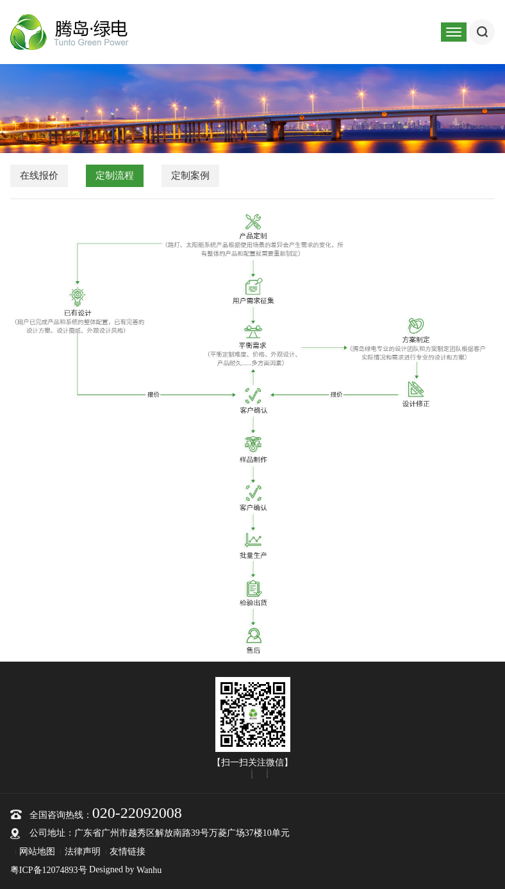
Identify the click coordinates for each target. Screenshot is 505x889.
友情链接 (127, 851)
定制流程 (114, 175)
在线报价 (39, 175)
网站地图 (37, 851)
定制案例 (190, 175)
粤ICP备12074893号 (48, 870)
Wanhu (149, 870)
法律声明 (83, 851)
